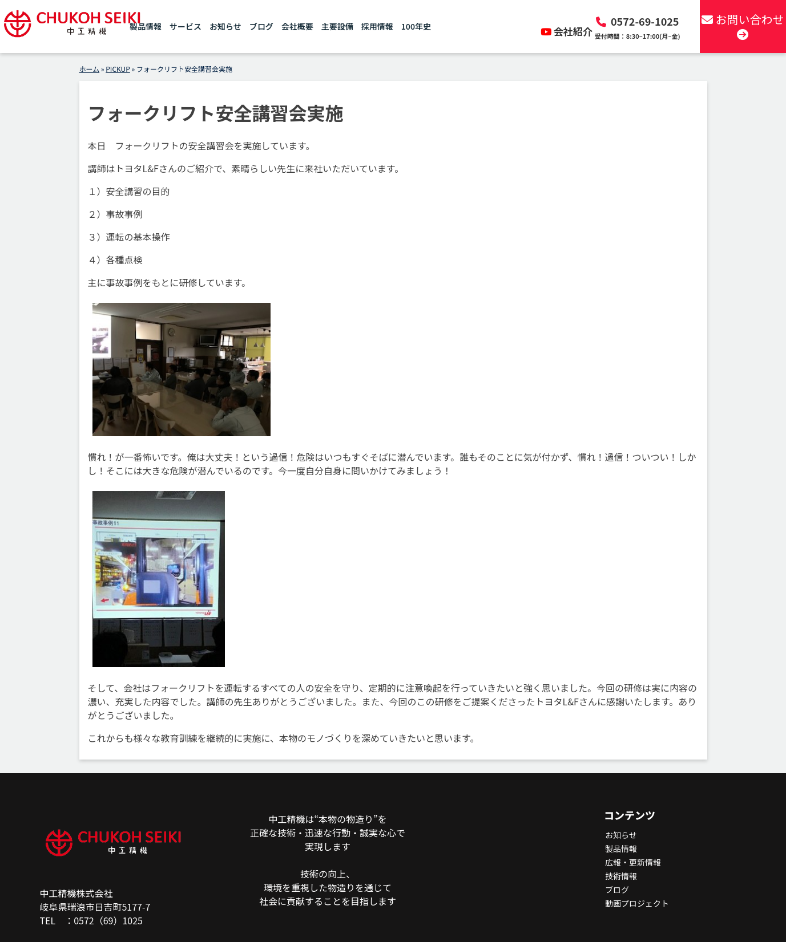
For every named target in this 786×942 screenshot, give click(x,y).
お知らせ (225, 28)
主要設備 (337, 28)
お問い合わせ (740, 27)
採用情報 (377, 28)
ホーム (89, 69)
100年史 (416, 28)
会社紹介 (568, 31)
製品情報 (146, 28)
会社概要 (297, 28)
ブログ (261, 28)
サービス (185, 28)
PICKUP (118, 69)
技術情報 (621, 876)
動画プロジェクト (637, 903)
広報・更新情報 (633, 862)
